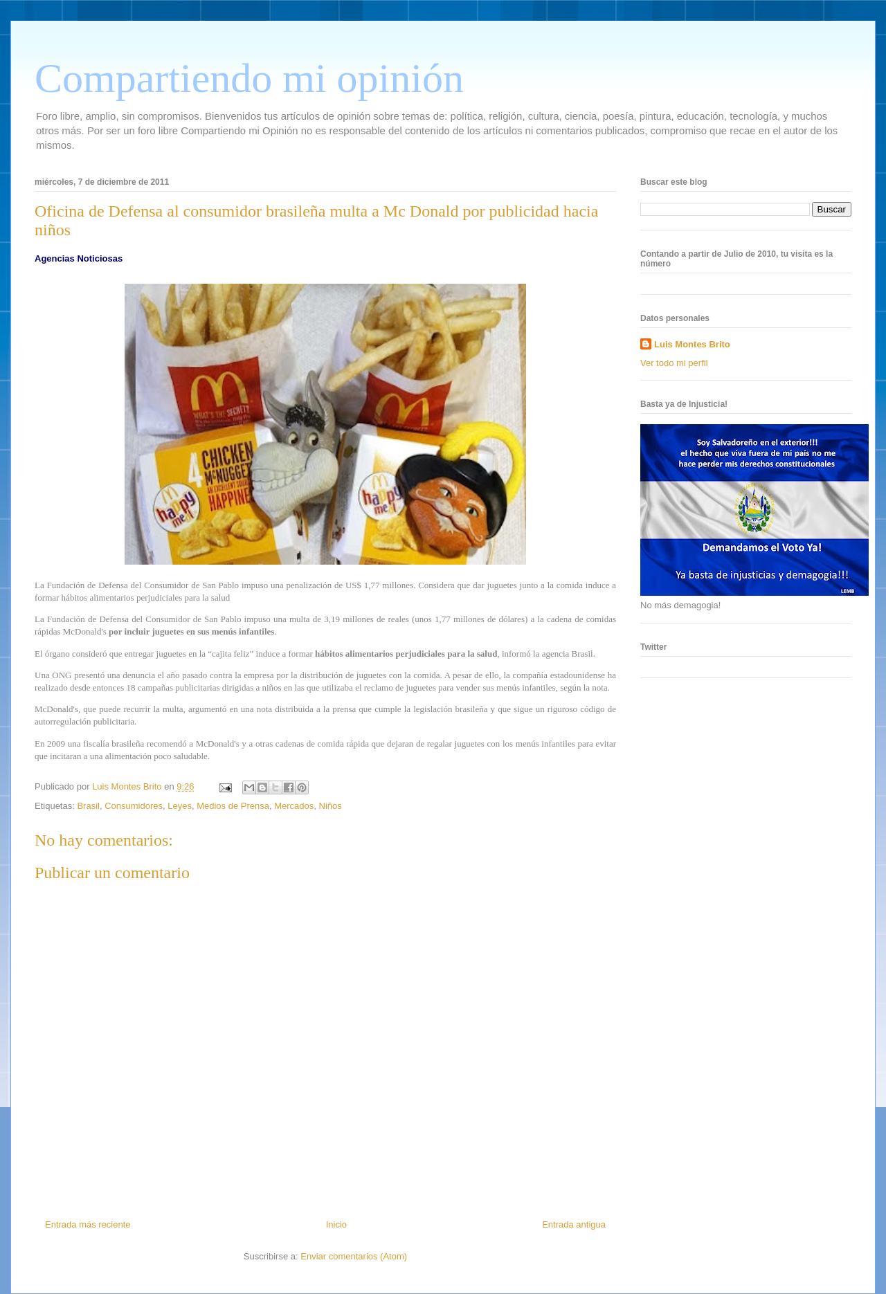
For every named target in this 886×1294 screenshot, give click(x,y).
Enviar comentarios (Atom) (353, 1256)
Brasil (88, 806)
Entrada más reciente (88, 1224)
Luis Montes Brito (128, 786)
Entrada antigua (574, 1224)
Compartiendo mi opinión (249, 78)
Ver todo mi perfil (674, 363)
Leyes (180, 806)
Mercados (294, 806)
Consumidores (134, 806)
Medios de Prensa (233, 806)
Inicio (336, 1224)
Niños (330, 806)
